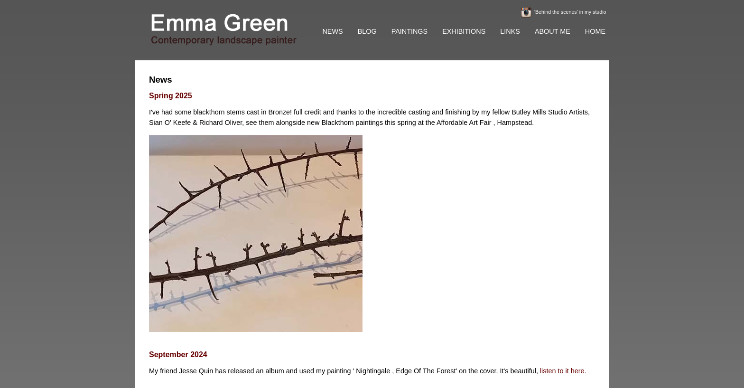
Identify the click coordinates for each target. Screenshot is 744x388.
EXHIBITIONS (463, 31)
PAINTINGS (409, 31)
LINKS (510, 31)
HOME (595, 31)
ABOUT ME (552, 31)
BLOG (367, 31)
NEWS (332, 31)
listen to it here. (563, 371)
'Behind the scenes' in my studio (570, 12)
